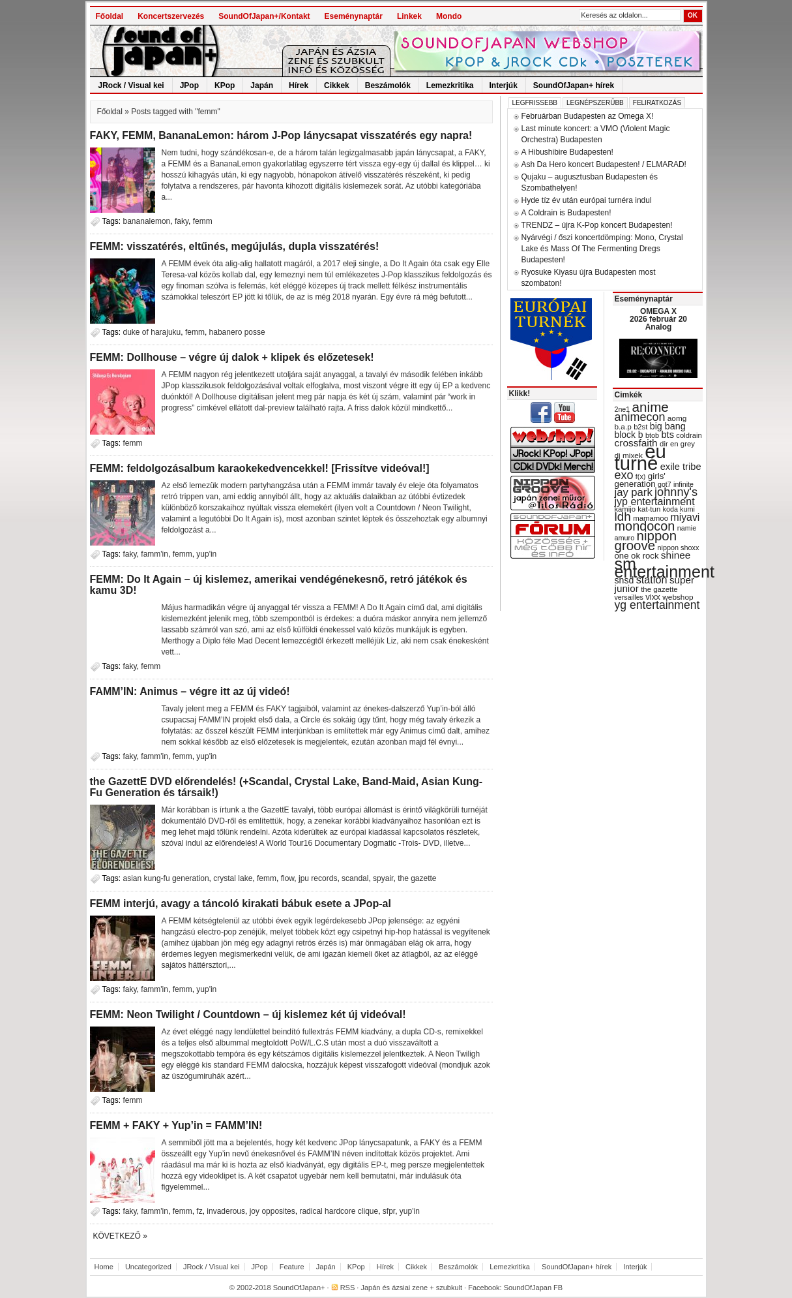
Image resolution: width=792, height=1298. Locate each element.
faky (181, 221)
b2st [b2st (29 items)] (640, 427)
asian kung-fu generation (166, 878)
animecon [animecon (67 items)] (640, 417)
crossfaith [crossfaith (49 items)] (636, 442)
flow (288, 878)
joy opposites (272, 1211)
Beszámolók (388, 85)
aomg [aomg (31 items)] (677, 418)
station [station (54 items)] (651, 579)
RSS (347, 1287)
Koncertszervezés (171, 16)
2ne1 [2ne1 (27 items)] (622, 409)
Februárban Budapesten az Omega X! (587, 116)
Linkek (409, 16)
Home (104, 1267)
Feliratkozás (657, 102)
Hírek (298, 85)
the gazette (417, 878)
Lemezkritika (450, 85)
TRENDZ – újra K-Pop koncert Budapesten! (597, 225)
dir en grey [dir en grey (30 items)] (677, 444)
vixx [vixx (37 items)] (652, 597)
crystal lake (232, 878)
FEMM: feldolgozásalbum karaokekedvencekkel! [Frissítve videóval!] (260, 468)
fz (199, 1211)
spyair (383, 878)
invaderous (226, 1211)
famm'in (154, 554)
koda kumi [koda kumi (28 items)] (679, 509)
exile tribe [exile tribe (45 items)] (680, 466)
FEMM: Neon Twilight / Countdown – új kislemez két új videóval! (248, 1014)
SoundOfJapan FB (533, 1287)
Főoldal (110, 16)
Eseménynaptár (354, 16)
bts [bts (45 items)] (667, 434)
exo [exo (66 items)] (624, 475)
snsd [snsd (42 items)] (624, 580)
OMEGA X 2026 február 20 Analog (658, 319)
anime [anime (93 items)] (650, 406)
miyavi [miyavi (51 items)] (684, 517)
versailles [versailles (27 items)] (629, 597)
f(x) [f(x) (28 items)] (641, 476)
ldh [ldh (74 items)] (623, 516)
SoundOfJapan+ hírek (573, 85)
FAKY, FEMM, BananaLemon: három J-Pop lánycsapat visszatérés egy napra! (281, 135)
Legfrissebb (534, 102)
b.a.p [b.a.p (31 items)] (623, 426)
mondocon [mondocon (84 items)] (645, 526)
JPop (189, 85)
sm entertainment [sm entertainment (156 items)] (664, 568)
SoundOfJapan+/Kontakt (264, 16)
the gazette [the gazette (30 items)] (659, 589)
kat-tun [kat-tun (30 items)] (649, 509)
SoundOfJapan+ (299, 1287)
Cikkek (336, 85)
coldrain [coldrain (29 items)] (688, 435)
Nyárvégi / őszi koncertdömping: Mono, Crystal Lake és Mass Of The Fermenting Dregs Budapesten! (602, 248)
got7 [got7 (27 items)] (664, 484)
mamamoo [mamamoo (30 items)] (650, 518)
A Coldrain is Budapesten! (566, 212)
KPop (224, 85)
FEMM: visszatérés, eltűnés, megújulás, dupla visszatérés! (234, 246)
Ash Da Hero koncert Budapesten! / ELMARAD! (603, 164)
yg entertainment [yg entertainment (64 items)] (657, 604)
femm (203, 221)
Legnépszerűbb (595, 102)
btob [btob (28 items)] (652, 435)
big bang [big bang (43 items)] (668, 426)
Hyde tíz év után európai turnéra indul (586, 200)
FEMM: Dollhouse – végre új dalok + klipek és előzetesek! (232, 357)
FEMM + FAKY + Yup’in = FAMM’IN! (176, 1125)
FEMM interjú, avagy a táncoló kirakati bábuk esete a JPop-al (240, 903)
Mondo (449, 16)
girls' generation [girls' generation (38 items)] (640, 480)
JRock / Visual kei (131, 85)
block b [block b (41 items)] (629, 434)
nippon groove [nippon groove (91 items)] (646, 540)
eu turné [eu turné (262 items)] (640, 457)
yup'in (206, 554)
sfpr (389, 1211)
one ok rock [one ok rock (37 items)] (637, 556)
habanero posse (237, 332)
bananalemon (147, 221)
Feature (292, 1267)
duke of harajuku (152, 332)
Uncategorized (148, 1267)
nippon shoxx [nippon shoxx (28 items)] (678, 547)
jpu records (318, 878)
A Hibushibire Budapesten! (567, 152)
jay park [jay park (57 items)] (634, 492)
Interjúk (504, 85)
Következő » (120, 1236)
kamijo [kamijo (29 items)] (625, 509)
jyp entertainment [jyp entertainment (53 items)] (655, 501)
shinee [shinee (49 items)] (676, 555)
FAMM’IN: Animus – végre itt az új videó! (190, 691)
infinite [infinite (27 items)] (683, 484)
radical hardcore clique (338, 1211)
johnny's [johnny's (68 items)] (675, 492)
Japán (261, 85)
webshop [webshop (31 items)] (677, 597)
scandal (355, 878)
